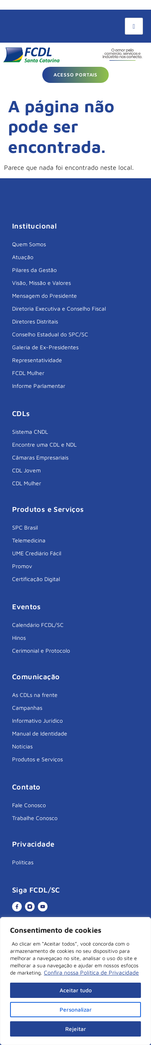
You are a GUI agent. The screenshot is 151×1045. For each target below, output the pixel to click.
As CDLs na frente (35, 694)
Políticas (22, 862)
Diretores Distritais (35, 321)
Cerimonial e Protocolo (41, 650)
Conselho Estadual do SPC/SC (50, 334)
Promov (22, 566)
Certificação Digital (36, 578)
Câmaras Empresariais (40, 457)
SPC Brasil (25, 527)
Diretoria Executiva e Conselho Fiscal (59, 308)
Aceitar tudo (76, 990)
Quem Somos (29, 244)
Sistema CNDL (30, 431)
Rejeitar (75, 1028)
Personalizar (75, 1009)
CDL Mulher (26, 483)
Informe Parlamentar (38, 385)
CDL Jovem (26, 470)
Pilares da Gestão (34, 269)
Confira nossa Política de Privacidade (91, 972)
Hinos (19, 637)
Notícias (22, 746)
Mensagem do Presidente (44, 295)
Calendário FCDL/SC (38, 624)
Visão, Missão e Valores (41, 282)
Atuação (22, 257)
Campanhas (27, 707)
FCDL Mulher (28, 372)
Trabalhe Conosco (35, 817)
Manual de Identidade (39, 733)
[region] (75, 981)
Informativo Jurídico (37, 720)
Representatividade (37, 360)
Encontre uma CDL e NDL (44, 444)
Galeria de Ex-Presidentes (45, 347)
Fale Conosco (29, 805)
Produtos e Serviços (37, 759)
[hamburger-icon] (134, 26)
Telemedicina (29, 540)
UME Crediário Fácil (36, 553)
